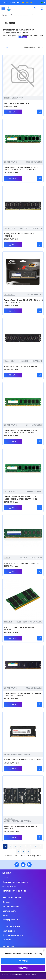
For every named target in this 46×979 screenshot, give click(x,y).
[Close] (44, 950)
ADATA (7, 558)
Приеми (23, 961)
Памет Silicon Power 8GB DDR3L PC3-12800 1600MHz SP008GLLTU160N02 (21, 431)
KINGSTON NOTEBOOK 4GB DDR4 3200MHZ (19, 628)
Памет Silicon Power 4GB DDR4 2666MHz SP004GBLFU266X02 (23, 694)
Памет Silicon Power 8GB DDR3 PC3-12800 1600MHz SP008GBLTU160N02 (21, 498)
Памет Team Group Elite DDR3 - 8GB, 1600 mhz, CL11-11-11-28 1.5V (23, 301)
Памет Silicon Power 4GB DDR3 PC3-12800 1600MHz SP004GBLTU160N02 (21, 168)
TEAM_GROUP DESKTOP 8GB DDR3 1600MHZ (19, 235)
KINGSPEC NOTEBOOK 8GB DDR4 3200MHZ (23, 760)
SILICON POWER (10, 162)
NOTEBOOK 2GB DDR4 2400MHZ (19, 103)
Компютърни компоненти (19, 15)
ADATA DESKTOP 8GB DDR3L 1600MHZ (21, 563)
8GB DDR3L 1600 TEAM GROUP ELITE (20, 366)
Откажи (23, 968)
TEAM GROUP (9, 228)
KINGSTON (8, 622)
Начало (4, 15)
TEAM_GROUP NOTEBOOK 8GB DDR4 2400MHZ (20, 827)
